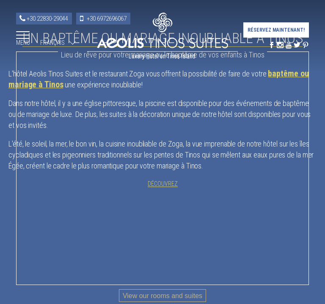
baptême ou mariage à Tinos (105, 147)
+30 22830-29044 (47, 18)
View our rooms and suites (162, 295)
